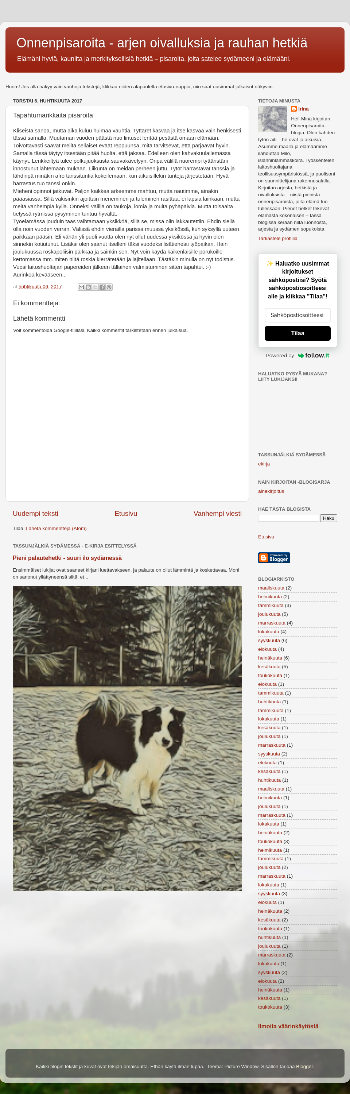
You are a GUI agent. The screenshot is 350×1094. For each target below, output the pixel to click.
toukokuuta (270, 675)
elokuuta (267, 649)
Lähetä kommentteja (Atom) (56, 528)
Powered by (298, 355)
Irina (303, 109)
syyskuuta (269, 640)
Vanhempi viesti (218, 513)
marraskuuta (271, 623)
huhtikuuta (269, 701)
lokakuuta (268, 631)
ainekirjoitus (271, 491)
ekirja (264, 464)
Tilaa (297, 333)
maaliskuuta (271, 588)
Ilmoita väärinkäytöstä (288, 1026)
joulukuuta (269, 614)
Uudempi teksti (35, 513)
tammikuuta (271, 605)
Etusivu (126, 513)
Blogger (304, 1066)
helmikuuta (270, 596)
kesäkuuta (269, 666)
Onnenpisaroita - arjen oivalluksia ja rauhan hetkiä (161, 42)
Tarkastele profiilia (278, 238)
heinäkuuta (270, 658)
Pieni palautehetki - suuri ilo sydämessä (67, 558)
